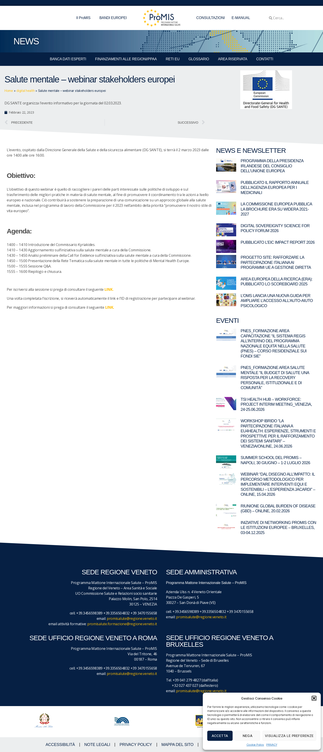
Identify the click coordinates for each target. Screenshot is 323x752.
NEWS (26, 41)
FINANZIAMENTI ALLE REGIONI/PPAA (126, 59)
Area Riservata (232, 59)
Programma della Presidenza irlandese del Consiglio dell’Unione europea (272, 166)
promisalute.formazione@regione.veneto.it (122, 623)
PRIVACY (271, 744)
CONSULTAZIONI (210, 18)
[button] (314, 698)
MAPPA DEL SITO (178, 744)
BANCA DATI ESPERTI (68, 59)
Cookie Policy (255, 744)
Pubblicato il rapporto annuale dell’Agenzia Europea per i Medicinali (275, 187)
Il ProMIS (84, 18)
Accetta (220, 736)
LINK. (109, 307)
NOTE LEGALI (97, 744)
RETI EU (172, 59)
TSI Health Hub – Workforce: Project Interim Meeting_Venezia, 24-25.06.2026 (276, 404)
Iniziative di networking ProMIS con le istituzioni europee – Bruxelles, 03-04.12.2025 (278, 527)
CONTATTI (264, 59)
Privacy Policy (136, 744)
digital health (25, 91)
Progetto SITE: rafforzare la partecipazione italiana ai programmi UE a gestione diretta (276, 262)
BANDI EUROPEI (113, 18)
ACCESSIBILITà (60, 744)
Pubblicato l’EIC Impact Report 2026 (278, 242)
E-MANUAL (240, 18)
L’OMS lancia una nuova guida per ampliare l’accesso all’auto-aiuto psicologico (277, 300)
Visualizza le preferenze (289, 736)
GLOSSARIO (198, 59)
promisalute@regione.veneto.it (132, 618)
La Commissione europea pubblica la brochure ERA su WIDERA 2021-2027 (276, 209)
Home (8, 91)
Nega (248, 736)
